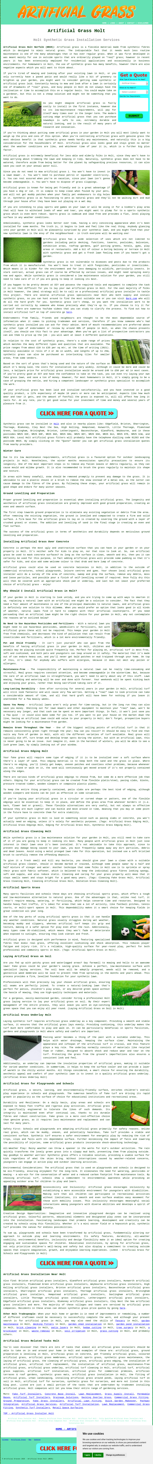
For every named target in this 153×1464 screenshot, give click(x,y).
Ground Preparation (16, 1401)
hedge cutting (92, 1327)
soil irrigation (75, 1331)
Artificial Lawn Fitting (84, 1401)
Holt (56, 424)
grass (44, 87)
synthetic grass (78, 1308)
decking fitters (43, 1324)
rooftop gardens (79, 246)
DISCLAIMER (143, 23)
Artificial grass (99, 1106)
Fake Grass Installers (48, 1401)
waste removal (41, 1331)
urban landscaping (40, 1378)
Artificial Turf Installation (79, 1404)
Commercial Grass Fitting (131, 1397)
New (30, 1440)
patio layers (59, 1327)
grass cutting (109, 1331)
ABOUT (121, 23)
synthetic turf (22, 1021)
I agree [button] (87, 1455)
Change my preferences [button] (115, 1455)
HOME (104, 23)
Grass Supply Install (119, 1394)
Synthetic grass (13, 424)
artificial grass (88, 103)
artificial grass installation (120, 441)
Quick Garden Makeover (120, 1401)
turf (46, 1054)
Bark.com (131, 298)
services (35, 969)
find (13, 1280)
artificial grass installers (116, 1347)
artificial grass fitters (48, 437)
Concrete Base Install (60, 1394)
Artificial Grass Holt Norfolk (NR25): (29, 47)
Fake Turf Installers (26, 1394)
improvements (108, 1314)
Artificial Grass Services (39, 1404)
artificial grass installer (118, 291)
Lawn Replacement (90, 1394)
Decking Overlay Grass (96, 1397)
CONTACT (130, 23)
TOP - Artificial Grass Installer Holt (28, 1413)
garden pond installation (133, 1324)
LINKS (112, 23)
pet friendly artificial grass (114, 1354)
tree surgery (124, 1327)
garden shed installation (85, 1324)
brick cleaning (26, 1327)
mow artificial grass (52, 171)
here (69, 312)
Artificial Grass (18, 1440)
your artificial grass (113, 483)
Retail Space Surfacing (68, 1407)
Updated (37, 1440)
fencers (120, 1320)
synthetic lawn (18, 233)
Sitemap (5, 1440)
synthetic (49, 341)
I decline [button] (98, 1455)
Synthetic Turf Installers (33, 1407)
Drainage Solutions (65, 1397)
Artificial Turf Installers (31, 1397)
